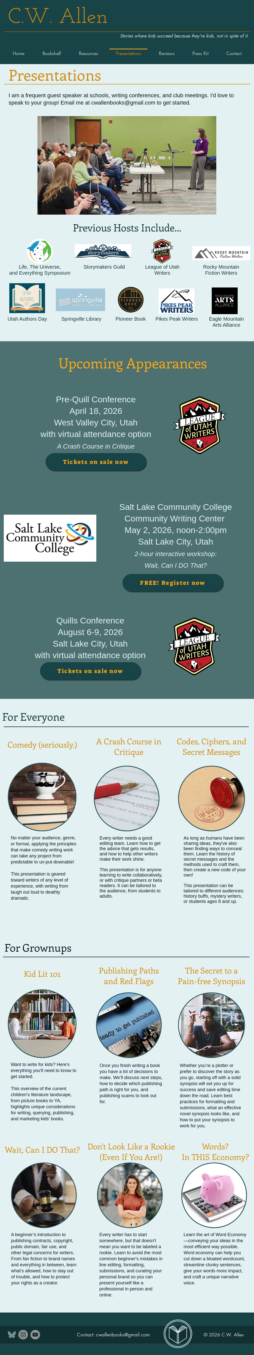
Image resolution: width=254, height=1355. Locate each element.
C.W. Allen (58, 17)
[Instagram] (23, 1334)
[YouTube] (35, 1334)
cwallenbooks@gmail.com (123, 103)
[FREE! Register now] (172, 583)
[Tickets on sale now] (96, 462)
